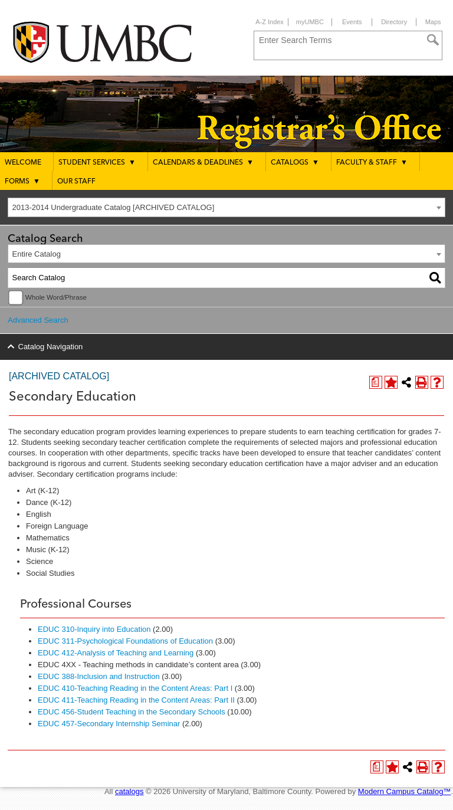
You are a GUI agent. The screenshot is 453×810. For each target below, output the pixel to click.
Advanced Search (38, 320)
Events (352, 21)
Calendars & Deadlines (203, 162)
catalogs (129, 791)
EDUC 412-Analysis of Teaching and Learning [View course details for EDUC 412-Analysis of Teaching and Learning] (115, 652)
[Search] (433, 40)
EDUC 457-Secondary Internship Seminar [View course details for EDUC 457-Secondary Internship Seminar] (109, 723)
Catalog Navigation (50, 346)
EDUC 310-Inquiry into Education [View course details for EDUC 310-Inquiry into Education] (94, 629)
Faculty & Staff (372, 162)
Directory (394, 21)
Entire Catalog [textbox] (36, 254)
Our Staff (76, 181)
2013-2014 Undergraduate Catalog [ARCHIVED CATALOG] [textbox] (113, 207)
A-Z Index (269, 21)
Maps (433, 21)
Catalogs (295, 162)
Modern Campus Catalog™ (404, 791)
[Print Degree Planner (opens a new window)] (375, 382)
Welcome (23, 162)
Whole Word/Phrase (56, 297)
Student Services (97, 162)
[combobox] (226, 207)
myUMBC (310, 21)
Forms (22, 181)
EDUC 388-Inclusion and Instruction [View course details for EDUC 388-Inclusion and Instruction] (99, 676)
